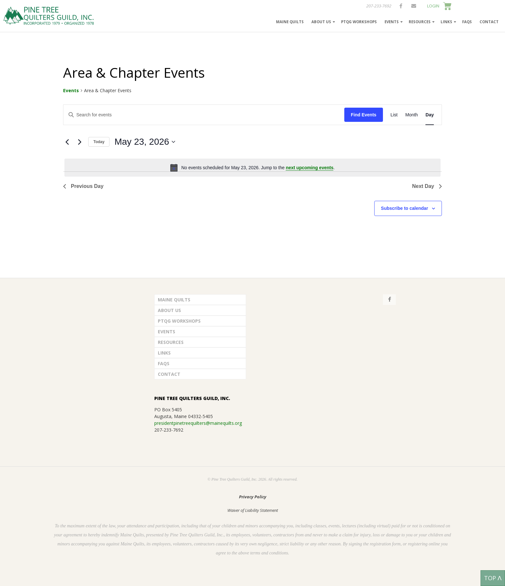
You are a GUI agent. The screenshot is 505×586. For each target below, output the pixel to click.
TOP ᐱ (492, 578)
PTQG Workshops (359, 21)
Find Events (363, 114)
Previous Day (83, 186)
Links (446, 21)
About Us (321, 21)
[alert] (252, 168)
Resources (420, 21)
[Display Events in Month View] (411, 115)
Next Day (427, 186)
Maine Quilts (290, 21)
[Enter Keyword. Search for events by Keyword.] (203, 115)
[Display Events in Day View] (429, 115)
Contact (489, 21)
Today (98, 142)
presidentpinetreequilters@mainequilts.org (198, 423)
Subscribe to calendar (404, 208)
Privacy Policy (252, 497)
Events (392, 21)
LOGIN (433, 6)
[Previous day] (67, 142)
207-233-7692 (378, 6)
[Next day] (79, 142)
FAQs (467, 21)
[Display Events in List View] (394, 115)
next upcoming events (309, 167)
